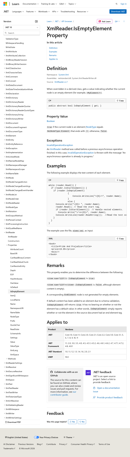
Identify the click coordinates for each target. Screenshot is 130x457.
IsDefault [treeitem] (14, 287)
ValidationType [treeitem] (12, 38)
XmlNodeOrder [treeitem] (12, 198)
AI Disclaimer (9, 444)
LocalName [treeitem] (15, 299)
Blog (39, 444)
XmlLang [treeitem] (14, 350)
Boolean (51, 120)
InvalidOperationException (60, 145)
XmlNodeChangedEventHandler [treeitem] (19, 190)
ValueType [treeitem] (14, 346)
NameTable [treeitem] (15, 312)
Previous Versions (26, 444)
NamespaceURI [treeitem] (17, 308)
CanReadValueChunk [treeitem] (19, 262)
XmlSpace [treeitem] (14, 354)
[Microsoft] (5, 4)
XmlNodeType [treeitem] (12, 207)
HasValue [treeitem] (14, 283)
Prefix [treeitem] (12, 320)
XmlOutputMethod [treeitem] (14, 215)
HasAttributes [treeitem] (16, 278)
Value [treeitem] (12, 342)
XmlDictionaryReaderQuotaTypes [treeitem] (20, 110)
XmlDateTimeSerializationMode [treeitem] (19, 89)
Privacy (62, 444)
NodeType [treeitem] (14, 316)
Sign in (124, 3)
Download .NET (118, 11)
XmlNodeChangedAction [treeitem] (16, 181)
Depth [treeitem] (13, 270)
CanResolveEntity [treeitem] (17, 266)
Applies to (53, 59)
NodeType (91, 126)
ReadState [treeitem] (14, 329)
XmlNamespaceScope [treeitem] (15, 169)
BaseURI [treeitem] (13, 253)
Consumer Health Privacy (82, 444)
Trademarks (8, 448)
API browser (67, 21)
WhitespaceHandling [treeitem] (15, 43)
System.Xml (64, 74)
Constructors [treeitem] (13, 241)
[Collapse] (36, 21)
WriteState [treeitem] (10, 47)
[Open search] (116, 3)
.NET (57, 21)
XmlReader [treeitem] (12, 236)
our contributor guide (63, 393)
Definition (53, 48)
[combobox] (21, 27)
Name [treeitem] (12, 304)
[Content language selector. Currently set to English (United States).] (16, 437)
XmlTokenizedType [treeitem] (14, 396)
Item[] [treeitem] (12, 295)
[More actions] (124, 21)
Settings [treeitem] (13, 337)
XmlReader (55, 148)
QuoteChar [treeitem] (15, 325)
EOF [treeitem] (12, 274)
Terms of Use (104, 444)
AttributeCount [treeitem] (17, 249)
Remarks (53, 55)
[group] (87, 204)
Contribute (51, 444)
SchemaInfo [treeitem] (15, 333)
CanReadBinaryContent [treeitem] (20, 257)
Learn (49, 21)
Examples (53, 51)
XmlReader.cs (60, 82)
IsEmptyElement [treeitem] (17, 291)
